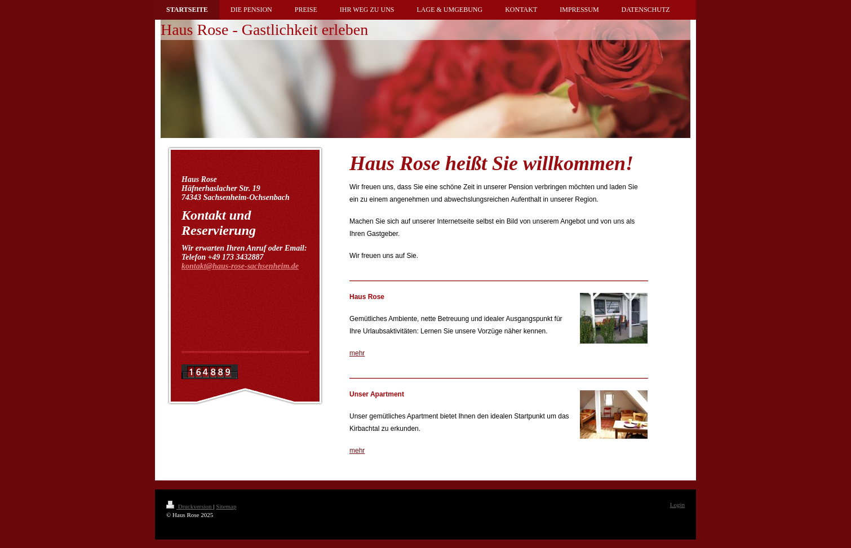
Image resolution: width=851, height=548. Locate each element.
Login (677, 504)
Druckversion (189, 506)
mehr (357, 353)
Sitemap (226, 506)
